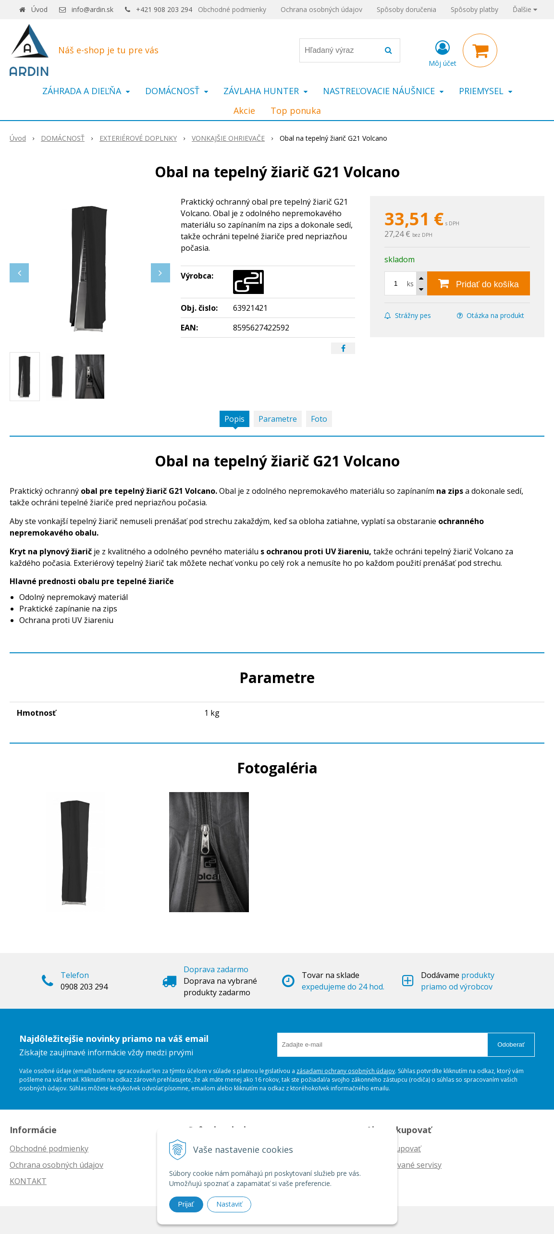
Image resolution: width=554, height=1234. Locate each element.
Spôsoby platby (474, 9)
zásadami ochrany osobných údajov (345, 1071)
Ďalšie (525, 9)
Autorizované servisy (404, 1165)
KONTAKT (28, 1181)
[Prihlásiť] (442, 52)
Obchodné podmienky (232, 9)
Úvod (39, 9)
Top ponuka (296, 110)
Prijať (186, 1204)
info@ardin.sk (92, 9)
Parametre (278, 419)
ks (410, 283)
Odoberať (511, 1044)
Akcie (244, 110)
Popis (234, 419)
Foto (319, 419)
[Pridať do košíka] (478, 283)
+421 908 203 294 (164, 9)
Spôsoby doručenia (406, 9)
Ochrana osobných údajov (321, 9)
